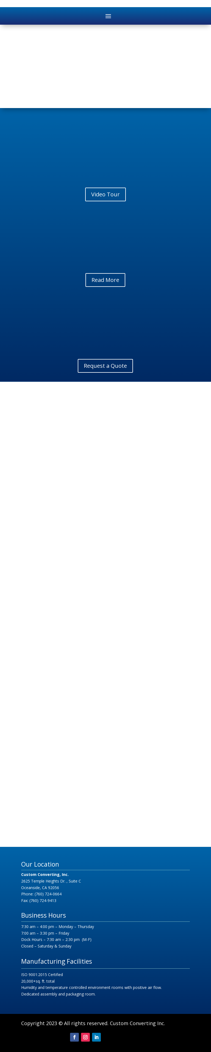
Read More (105, 280)
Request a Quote (105, 365)
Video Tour (105, 194)
